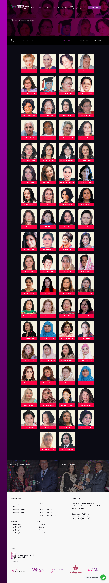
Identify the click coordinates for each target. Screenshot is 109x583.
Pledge (41, 530)
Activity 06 (17, 527)
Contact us (43, 533)
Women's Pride (19, 510)
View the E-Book (23, 557)
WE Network (73, 7)
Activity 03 (17, 533)
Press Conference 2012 (47, 510)
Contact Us (82, 7)
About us (26, 7)
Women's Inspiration (21, 507)
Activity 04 (17, 530)
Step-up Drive (15, 521)
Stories (56, 7)
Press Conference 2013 (47, 513)
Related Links (16, 498)
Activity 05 (17, 524)
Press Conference (42, 504)
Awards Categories (16, 504)
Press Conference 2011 (47, 507)
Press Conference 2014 (47, 516)
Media (33, 7)
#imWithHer (94, 7)
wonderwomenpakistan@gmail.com (85, 503)
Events (48, 7)
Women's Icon (18, 513)
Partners (65, 7)
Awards (41, 7)
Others (38, 521)
